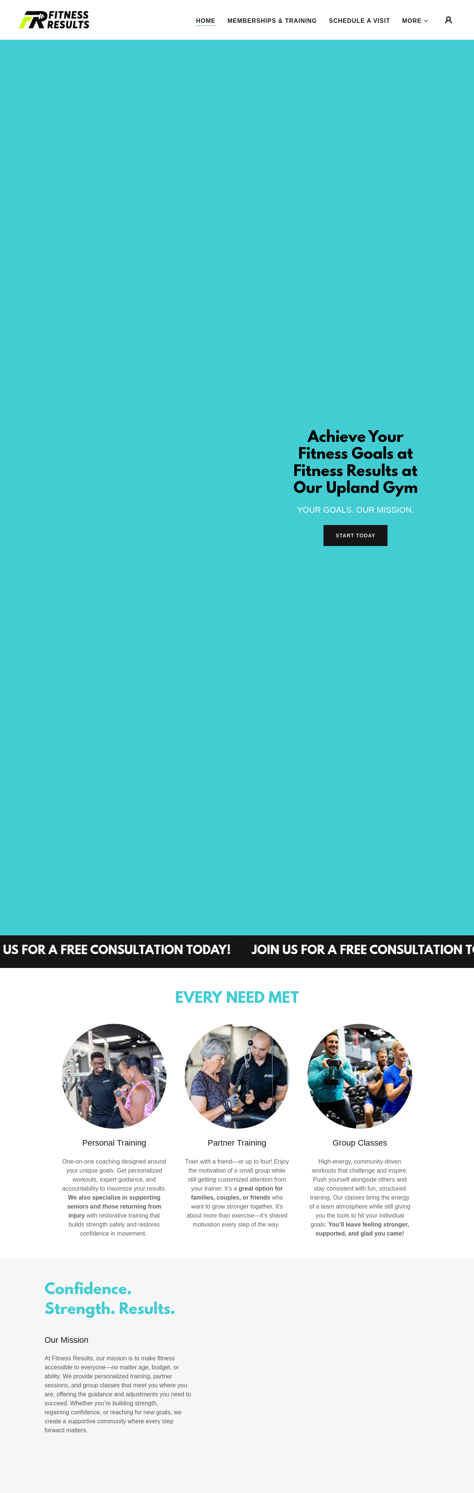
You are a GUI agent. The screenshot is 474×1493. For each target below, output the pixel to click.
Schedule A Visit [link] (359, 21)
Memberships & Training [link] (272, 21)
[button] (415, 20)
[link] (54, 19)
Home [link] (205, 21)
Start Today (355, 536)
